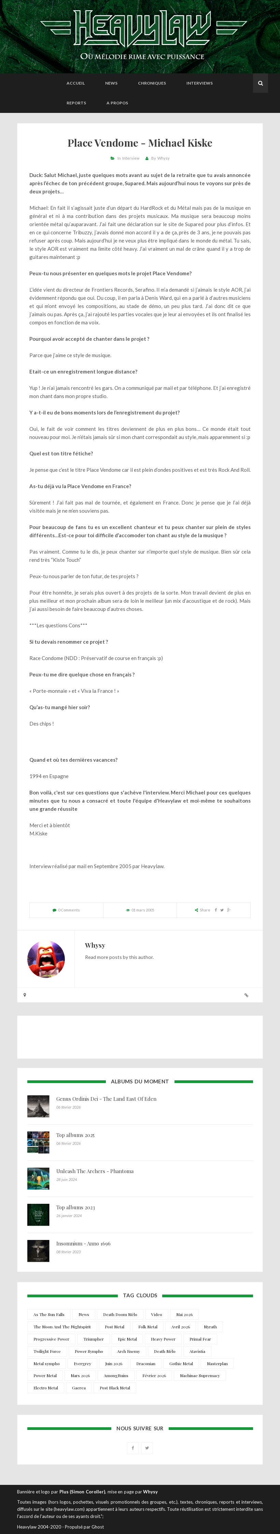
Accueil (76, 83)
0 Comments (69, 910)
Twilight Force (47, 1351)
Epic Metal (127, 1339)
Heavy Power (163, 1339)
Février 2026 (154, 1375)
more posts (109, 957)
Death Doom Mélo (120, 1314)
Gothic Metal (181, 1363)
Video (156, 1314)
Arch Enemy (128, 1351)
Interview (130, 158)
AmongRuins (116, 1375)
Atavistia (197, 1351)
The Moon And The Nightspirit (62, 1326)
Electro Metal (45, 1387)
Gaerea (79, 1387)
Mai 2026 (184, 1314)
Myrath (210, 1326)
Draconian (145, 1363)
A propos (117, 102)
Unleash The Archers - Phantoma (95, 1171)
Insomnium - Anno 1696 (83, 1243)
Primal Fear (200, 1339)
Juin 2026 (113, 1363)
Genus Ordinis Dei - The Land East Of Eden (106, 1098)
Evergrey (82, 1363)
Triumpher (93, 1339)
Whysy (163, 158)
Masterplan (217, 1363)
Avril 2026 (180, 1326)
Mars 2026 (80, 1375)
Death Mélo (165, 1351)
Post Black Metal (115, 1387)
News (111, 83)
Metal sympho (46, 1363)
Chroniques (152, 83)
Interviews (199, 83)
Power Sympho (89, 1351)
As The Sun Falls (49, 1314)
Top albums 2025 (75, 1134)
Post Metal (114, 1326)
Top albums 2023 (75, 1207)
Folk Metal (147, 1326)
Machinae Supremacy (200, 1375)
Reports (76, 102)
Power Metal (45, 1375)
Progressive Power (51, 1339)
